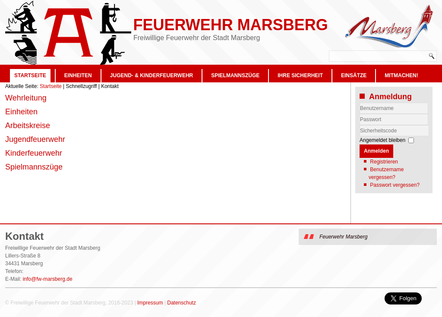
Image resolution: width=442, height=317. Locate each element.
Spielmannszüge (235, 75)
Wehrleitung (26, 98)
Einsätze (353, 75)
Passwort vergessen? (395, 185)
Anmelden (376, 151)
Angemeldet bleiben (382, 140)
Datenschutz (181, 303)
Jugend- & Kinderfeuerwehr (151, 75)
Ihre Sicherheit (300, 75)
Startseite (30, 75)
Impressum (150, 303)
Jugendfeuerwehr (35, 139)
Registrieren (384, 162)
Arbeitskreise (27, 125)
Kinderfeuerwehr (33, 153)
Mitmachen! (401, 75)
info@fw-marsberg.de (48, 279)
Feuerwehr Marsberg (230, 25)
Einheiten (78, 75)
